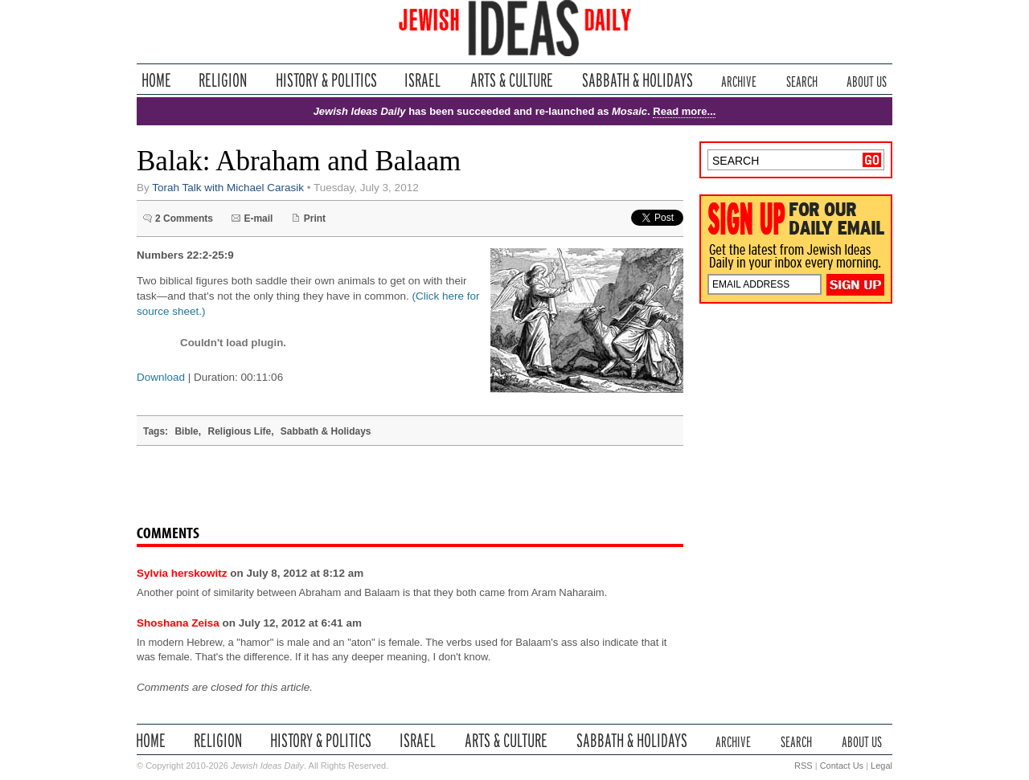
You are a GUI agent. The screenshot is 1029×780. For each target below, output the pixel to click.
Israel (423, 80)
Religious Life (239, 431)
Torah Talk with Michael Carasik (228, 188)
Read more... (684, 111)
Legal (881, 765)
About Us (867, 80)
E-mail (258, 218)
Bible (186, 431)
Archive (738, 80)
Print (315, 218)
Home (156, 80)
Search (802, 80)
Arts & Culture (511, 80)
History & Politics (326, 80)
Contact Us (841, 765)
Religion (223, 80)
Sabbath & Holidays (637, 80)
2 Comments (184, 218)
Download (161, 377)
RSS (803, 765)
